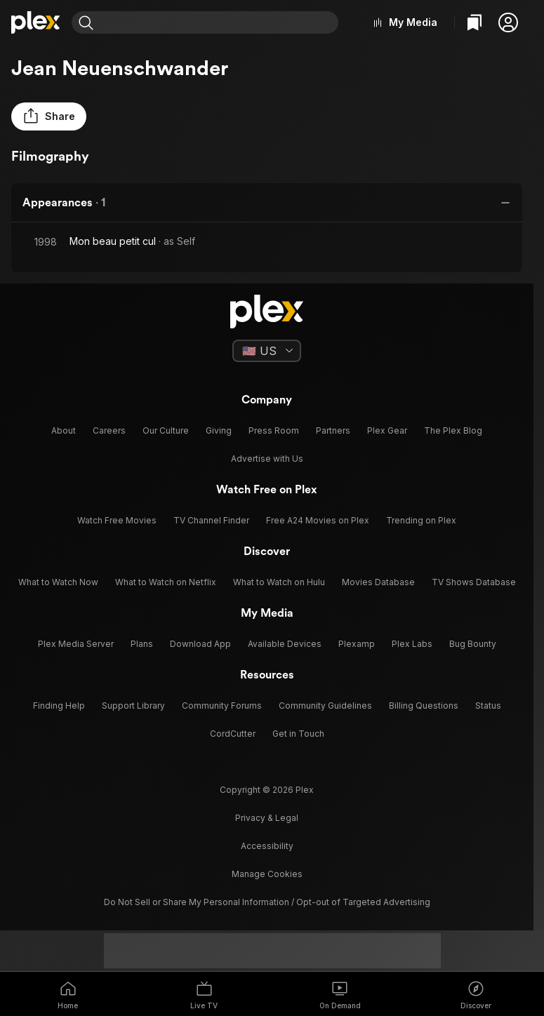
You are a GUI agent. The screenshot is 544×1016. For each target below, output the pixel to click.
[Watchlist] (474, 22)
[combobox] (219, 22)
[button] (508, 22)
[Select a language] (266, 351)
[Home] (35, 22)
